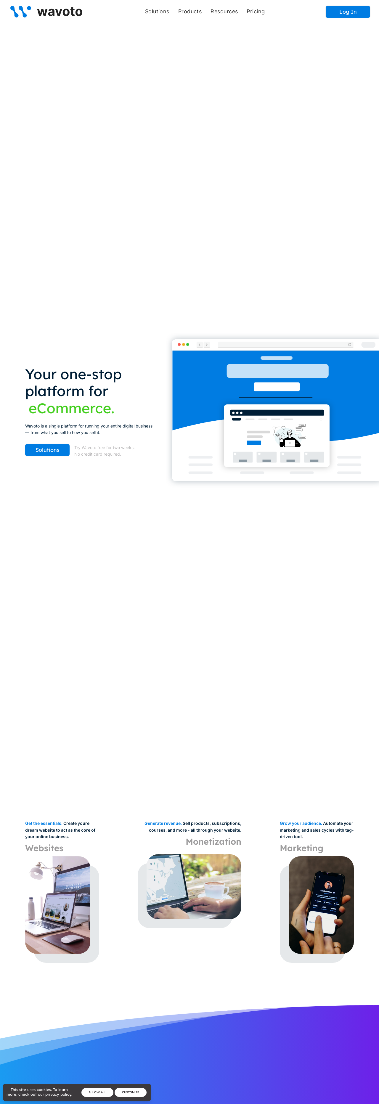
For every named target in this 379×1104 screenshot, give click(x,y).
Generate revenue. (163, 823)
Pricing (256, 11)
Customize (130, 1092)
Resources (224, 11)
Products (190, 11)
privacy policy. (58, 1094)
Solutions (157, 11)
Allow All (97, 1092)
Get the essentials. (43, 823)
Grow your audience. (301, 823)
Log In (348, 11)
